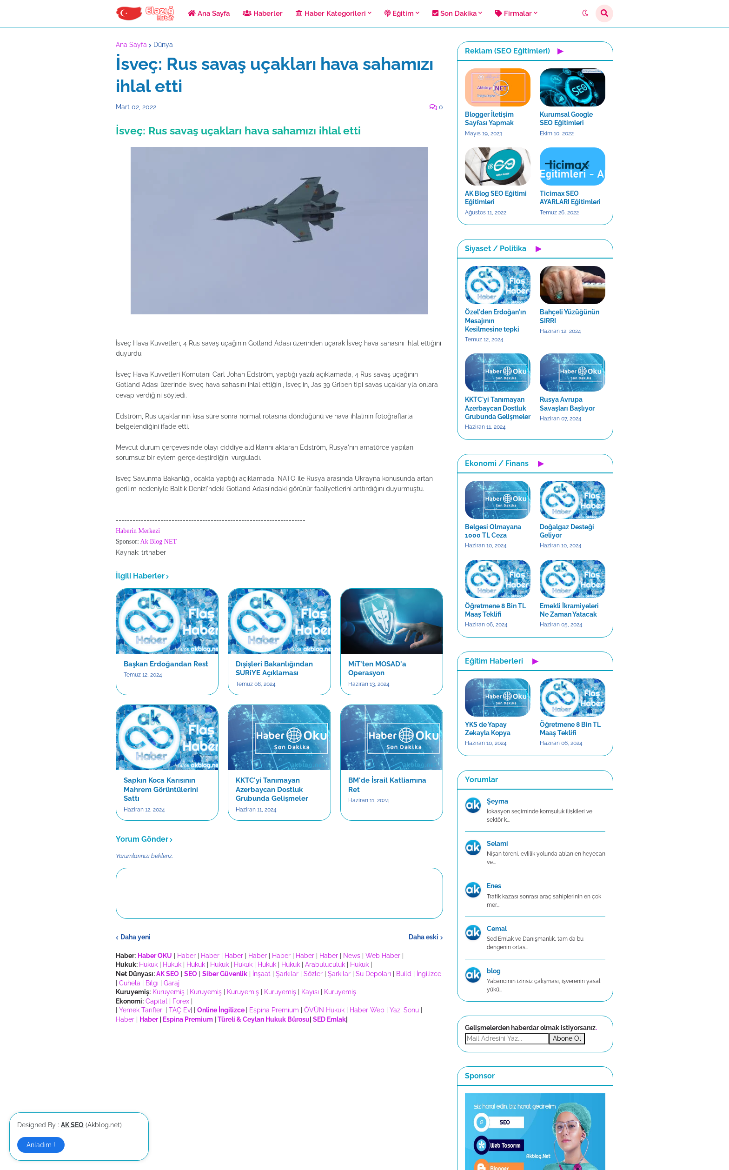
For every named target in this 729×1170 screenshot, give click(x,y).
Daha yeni (135, 937)
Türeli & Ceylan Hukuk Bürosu (264, 1019)
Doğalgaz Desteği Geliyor (567, 531)
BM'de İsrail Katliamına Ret (387, 785)
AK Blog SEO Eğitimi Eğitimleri (496, 198)
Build (403, 973)
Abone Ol (567, 1038)
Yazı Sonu (404, 1010)
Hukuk (148, 964)
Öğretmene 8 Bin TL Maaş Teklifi (495, 610)
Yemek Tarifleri (141, 1010)
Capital (156, 1001)
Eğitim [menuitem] (399, 13)
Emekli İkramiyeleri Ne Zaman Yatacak (569, 610)
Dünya (163, 44)
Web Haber (382, 955)
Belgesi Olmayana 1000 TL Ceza (493, 531)
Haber (186, 955)
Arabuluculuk (325, 964)
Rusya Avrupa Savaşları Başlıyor (567, 404)
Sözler (313, 973)
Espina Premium (274, 1010)
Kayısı (310, 992)
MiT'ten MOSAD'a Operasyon (377, 669)
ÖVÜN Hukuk (324, 1010)
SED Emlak (329, 1019)
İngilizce (429, 973)
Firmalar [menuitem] (513, 13)
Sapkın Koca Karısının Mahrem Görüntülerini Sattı (161, 789)
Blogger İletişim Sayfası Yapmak (489, 118)
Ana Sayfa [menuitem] (209, 13)
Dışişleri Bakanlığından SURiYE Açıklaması (274, 669)
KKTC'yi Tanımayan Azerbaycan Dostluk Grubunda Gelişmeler (272, 789)
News (351, 955)
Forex (180, 1001)
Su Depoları (373, 973)
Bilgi (152, 983)
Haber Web (367, 1010)
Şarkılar (287, 973)
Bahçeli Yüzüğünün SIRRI (569, 316)
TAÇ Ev (180, 1010)
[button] (585, 13)
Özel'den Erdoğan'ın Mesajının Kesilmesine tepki (495, 320)
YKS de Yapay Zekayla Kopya (487, 729)
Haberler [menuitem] (263, 13)
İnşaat (261, 973)
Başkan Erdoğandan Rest (166, 664)
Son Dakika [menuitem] (454, 13)
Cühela (129, 983)
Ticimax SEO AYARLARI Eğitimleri (570, 198)
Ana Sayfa (131, 44)
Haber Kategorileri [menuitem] (331, 13)
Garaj (171, 983)
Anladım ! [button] (41, 1145)
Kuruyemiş (168, 992)
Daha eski (423, 937)
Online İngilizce (221, 1010)
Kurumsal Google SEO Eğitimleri (566, 118)
